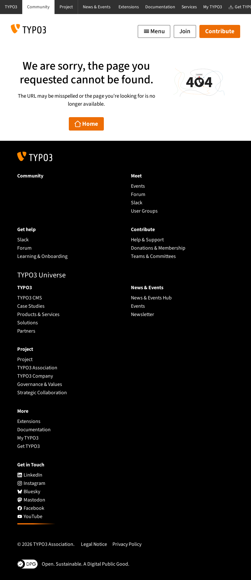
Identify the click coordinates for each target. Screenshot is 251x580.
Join (184, 31)
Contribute (219, 31)
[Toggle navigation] (154, 31)
